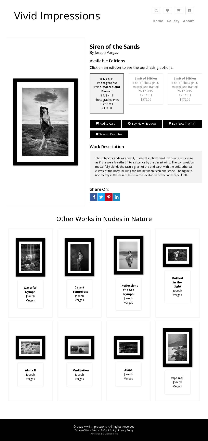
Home (158, 20)
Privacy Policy (125, 430)
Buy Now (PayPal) (182, 123)
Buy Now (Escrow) (142, 123)
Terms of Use (82, 430)
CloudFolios (111, 433)
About (188, 20)
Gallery (173, 20)
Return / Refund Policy (103, 430)
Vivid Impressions (57, 15)
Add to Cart (105, 123)
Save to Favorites (109, 134)
